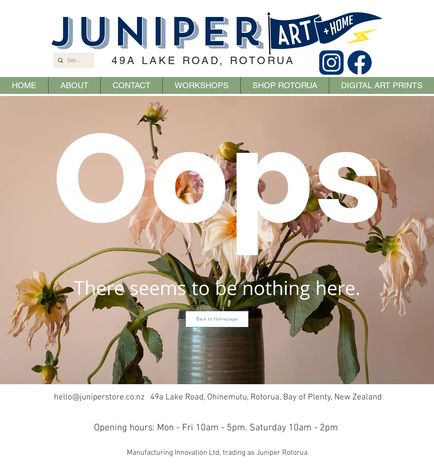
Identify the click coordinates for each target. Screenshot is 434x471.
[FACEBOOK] (359, 62)
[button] (217, 319)
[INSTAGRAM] (331, 62)
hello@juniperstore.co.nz (99, 397)
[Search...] (73, 60)
